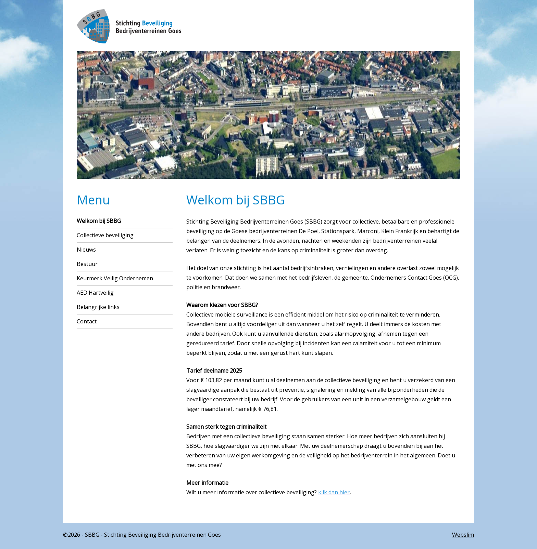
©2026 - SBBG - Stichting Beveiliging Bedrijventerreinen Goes (142, 534)
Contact (87, 321)
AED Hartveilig (95, 292)
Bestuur (87, 264)
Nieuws (86, 249)
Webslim (463, 534)
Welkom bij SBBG (99, 221)
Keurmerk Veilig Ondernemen (115, 278)
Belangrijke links (98, 307)
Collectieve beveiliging (105, 235)
